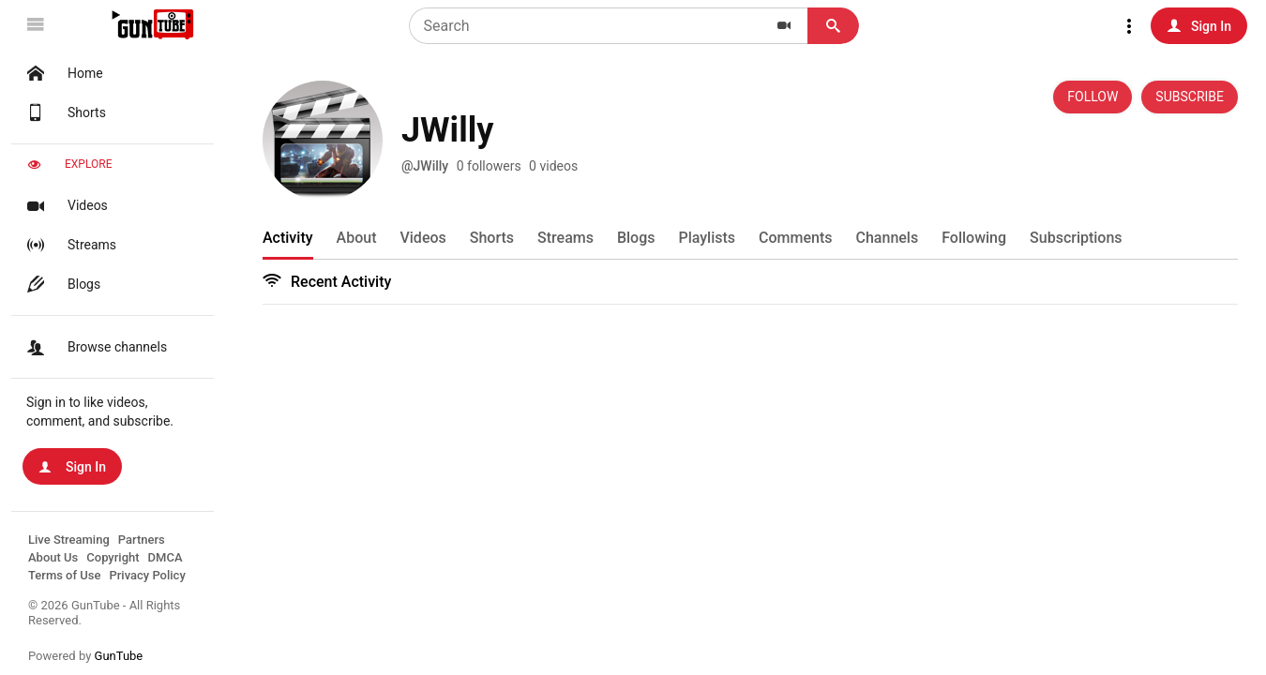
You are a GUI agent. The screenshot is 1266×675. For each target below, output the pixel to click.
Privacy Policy (147, 575)
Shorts (64, 112)
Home (63, 73)
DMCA (165, 557)
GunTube (119, 656)
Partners (141, 539)
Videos (65, 205)
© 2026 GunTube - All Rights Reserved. (104, 612)
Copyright (112, 557)
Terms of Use (64, 575)
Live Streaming (69, 539)
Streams (69, 245)
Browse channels (95, 347)
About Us (53, 557)
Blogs (61, 284)
